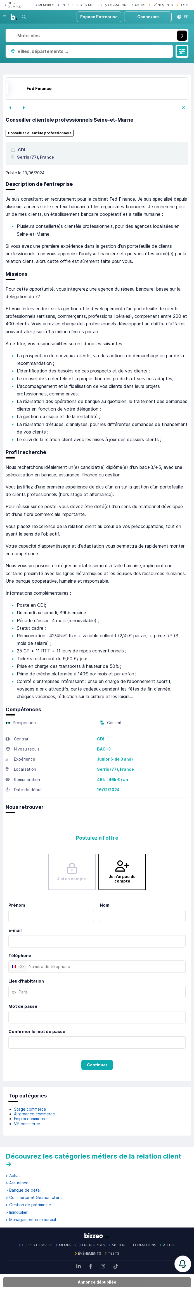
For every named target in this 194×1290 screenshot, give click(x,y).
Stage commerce (30, 1109)
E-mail (15, 930)
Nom (105, 905)
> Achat (13, 1175)
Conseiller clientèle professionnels (39, 133)
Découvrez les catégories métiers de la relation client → (93, 1160)
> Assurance (17, 1183)
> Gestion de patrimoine (28, 1205)
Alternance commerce (34, 1113)
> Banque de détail (23, 1190)
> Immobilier (17, 1212)
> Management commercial (31, 1219)
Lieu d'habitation (26, 981)
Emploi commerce (30, 1118)
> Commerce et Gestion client (34, 1197)
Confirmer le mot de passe (36, 1031)
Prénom (16, 905)
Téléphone (19, 955)
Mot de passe (22, 1006)
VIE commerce (27, 1123)
